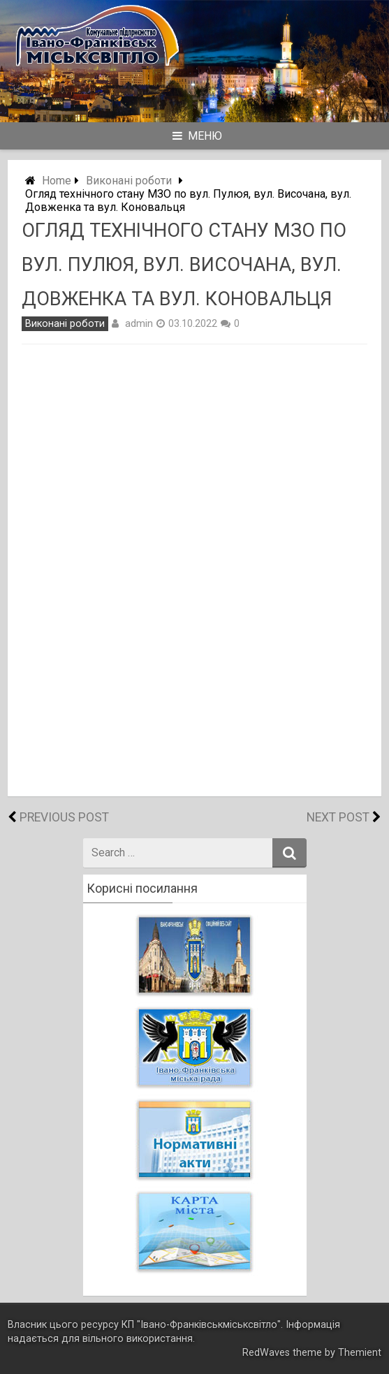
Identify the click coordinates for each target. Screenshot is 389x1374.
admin (139, 323)
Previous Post (64, 817)
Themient (359, 1353)
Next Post (338, 817)
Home (56, 180)
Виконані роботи (129, 180)
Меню (197, 135)
